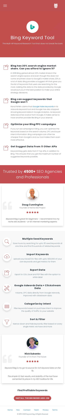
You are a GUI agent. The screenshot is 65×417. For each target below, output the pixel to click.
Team (36, 410)
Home (10, 410)
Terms (54, 410)
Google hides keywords (43, 106)
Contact (26, 410)
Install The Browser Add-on (32, 398)
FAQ (18, 410)
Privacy (46, 410)
